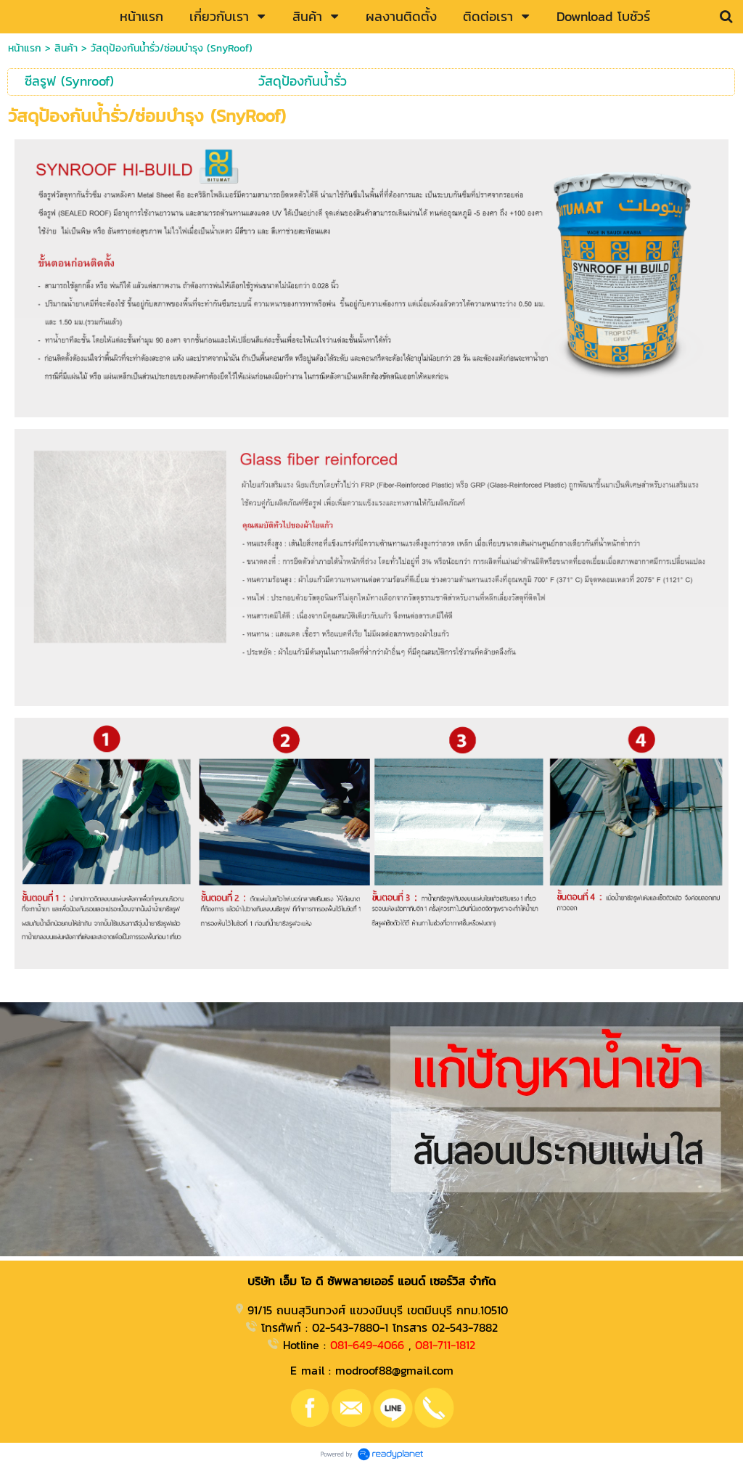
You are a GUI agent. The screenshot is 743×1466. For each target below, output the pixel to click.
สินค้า (66, 48)
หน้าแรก (24, 48)
